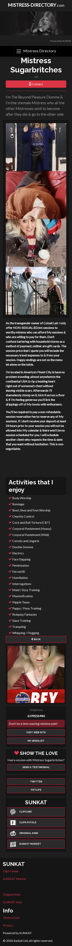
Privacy (8, 925)
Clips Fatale (10, 871)
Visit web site (36, 732)
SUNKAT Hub (12, 902)
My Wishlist (36, 740)
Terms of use (11, 917)
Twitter (36, 781)
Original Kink (11, 894)
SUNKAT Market (14, 878)
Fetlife (36, 789)
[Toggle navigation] (36, 51)
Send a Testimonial (36, 767)
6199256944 (36, 716)
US (36, 76)
